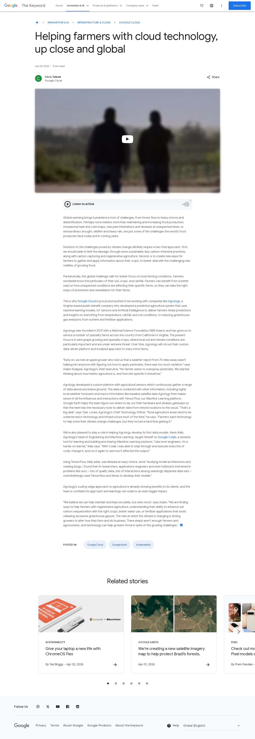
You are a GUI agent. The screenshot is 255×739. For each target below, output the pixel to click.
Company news (137, 6)
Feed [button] (155, 5)
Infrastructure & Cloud (94, 22)
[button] (213, 77)
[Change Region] (212, 725)
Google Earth (119, 544)
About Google (73, 725)
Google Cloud (129, 22)
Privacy (41, 725)
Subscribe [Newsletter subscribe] (239, 5)
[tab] (108, 683)
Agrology (174, 301)
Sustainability (143, 544)
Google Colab (167, 437)
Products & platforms (108, 6)
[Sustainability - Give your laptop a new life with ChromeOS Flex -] (81, 634)
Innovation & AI (78, 6)
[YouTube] (57, 707)
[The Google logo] (21, 725)
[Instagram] (38, 707)
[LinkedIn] (77, 707)
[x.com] (48, 707)
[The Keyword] (37, 22)
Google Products (99, 725)
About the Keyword (129, 725)
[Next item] (238, 632)
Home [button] (59, 5)
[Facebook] (67, 707)
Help (173, 726)
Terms (54, 725)
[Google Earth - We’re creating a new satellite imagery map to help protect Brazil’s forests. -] (174, 634)
